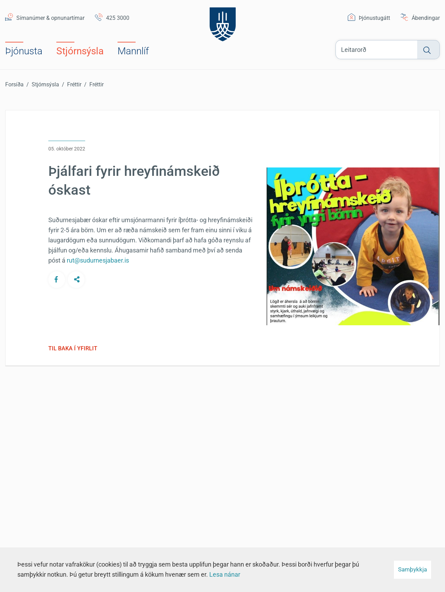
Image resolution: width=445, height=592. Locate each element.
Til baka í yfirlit (72, 348)
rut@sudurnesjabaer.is (98, 260)
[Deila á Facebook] (56, 279)
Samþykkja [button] (412, 569)
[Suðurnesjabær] (223, 22)
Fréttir (74, 84)
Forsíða (14, 84)
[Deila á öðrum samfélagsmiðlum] (76, 279)
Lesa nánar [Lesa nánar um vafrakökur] (224, 574)
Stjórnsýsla (45, 84)
